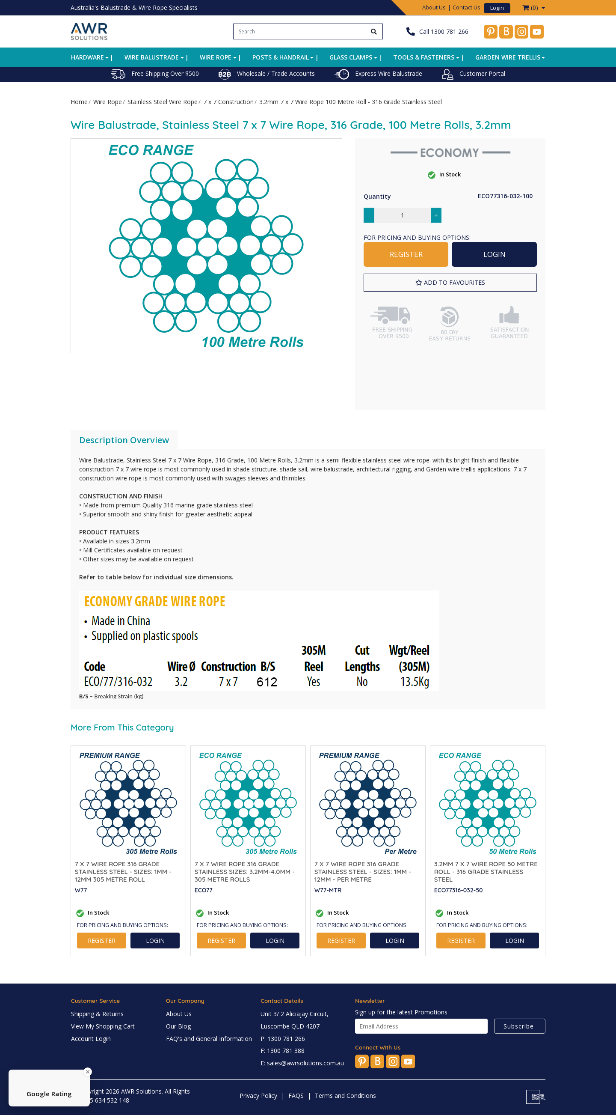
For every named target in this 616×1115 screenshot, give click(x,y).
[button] (450, 283)
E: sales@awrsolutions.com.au (302, 1063)
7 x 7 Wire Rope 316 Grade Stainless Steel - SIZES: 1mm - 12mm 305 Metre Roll (123, 871)
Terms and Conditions (345, 1095)
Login (497, 8)
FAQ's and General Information (209, 1039)
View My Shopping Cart (103, 1026)
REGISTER (406, 254)
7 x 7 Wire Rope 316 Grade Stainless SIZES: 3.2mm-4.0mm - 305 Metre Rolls (245, 871)
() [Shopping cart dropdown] (531, 7)
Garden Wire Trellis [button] (507, 57)
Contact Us (466, 7)
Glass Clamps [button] (350, 57)
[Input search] (300, 31)
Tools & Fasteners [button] (423, 57)
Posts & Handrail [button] (280, 57)
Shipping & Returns (97, 1014)
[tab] (124, 440)
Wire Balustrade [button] (151, 57)
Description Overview (124, 440)
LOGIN (494, 254)
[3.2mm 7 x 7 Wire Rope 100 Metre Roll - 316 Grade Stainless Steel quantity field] (402, 215)
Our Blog (178, 1026)
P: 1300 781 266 (283, 1039)
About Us (434, 7)
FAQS (296, 1095)
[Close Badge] (87, 1071)
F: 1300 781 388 (283, 1050)
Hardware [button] (87, 57)
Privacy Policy (258, 1095)
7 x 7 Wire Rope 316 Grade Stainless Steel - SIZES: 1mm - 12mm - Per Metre (362, 871)
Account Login (91, 1039)
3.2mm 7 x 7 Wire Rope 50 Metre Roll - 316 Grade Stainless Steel (486, 871)
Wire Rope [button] (215, 57)
